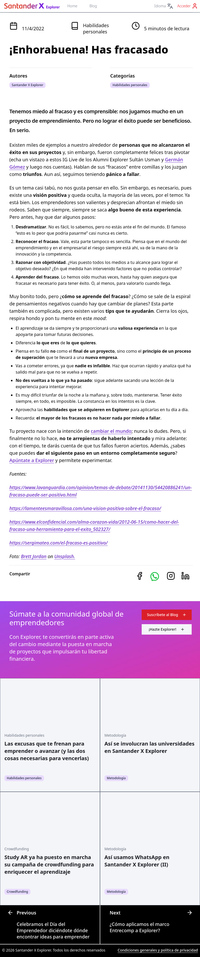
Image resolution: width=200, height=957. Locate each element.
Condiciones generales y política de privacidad (158, 950)
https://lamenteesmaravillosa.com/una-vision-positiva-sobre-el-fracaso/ (85, 508)
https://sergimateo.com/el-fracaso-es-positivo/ (58, 543)
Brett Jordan (33, 556)
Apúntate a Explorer (31, 460)
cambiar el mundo (111, 431)
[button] (154, 576)
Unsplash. (64, 556)
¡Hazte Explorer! (167, 629)
